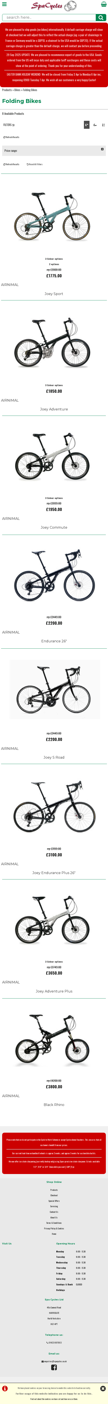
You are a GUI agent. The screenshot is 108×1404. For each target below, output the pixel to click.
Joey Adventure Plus (54, 991)
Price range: (54, 150)
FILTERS (9, 125)
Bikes (17, 90)
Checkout (54, 1195)
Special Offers (54, 1200)
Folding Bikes (30, 90)
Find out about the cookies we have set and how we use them (53, 1399)
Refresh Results (11, 137)
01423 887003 (55, 1342)
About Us (54, 1217)
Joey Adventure (54, 409)
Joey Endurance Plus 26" (54, 873)
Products (7, 90)
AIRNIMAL (10, 285)
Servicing (54, 1206)
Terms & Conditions (54, 1222)
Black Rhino (54, 1105)
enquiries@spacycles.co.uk (55, 1361)
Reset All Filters (35, 164)
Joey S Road (54, 757)
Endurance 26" (54, 641)
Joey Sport (54, 294)
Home (54, 1233)
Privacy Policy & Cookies (54, 1228)
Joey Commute (54, 527)
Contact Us (54, 1211)
